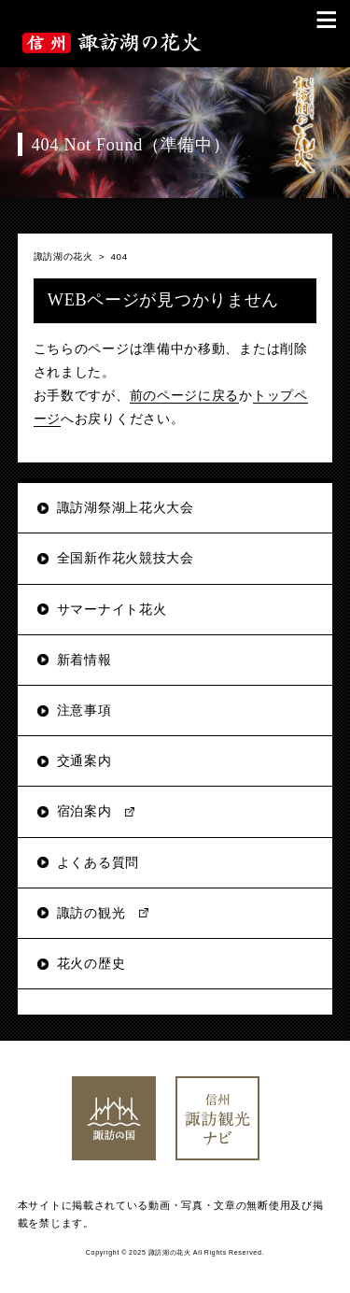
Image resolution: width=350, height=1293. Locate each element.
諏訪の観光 (91, 912)
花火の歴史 (91, 963)
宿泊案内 (84, 810)
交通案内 (84, 760)
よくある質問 (98, 862)
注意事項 (84, 710)
